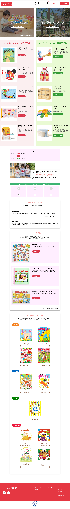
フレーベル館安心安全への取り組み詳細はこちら (49, 216)
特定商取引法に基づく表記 (62, 495)
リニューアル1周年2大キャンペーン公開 (28, 156)
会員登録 (65, 3)
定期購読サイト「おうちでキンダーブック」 (43, 487)
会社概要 (36, 489)
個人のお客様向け (17, 26)
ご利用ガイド (59, 489)
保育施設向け (52, 26)
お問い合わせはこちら (58, 56)
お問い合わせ (59, 487)
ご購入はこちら (22, 55)
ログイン (55, 3)
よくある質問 (59, 491)
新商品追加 (23, 153)
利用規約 (58, 493)
